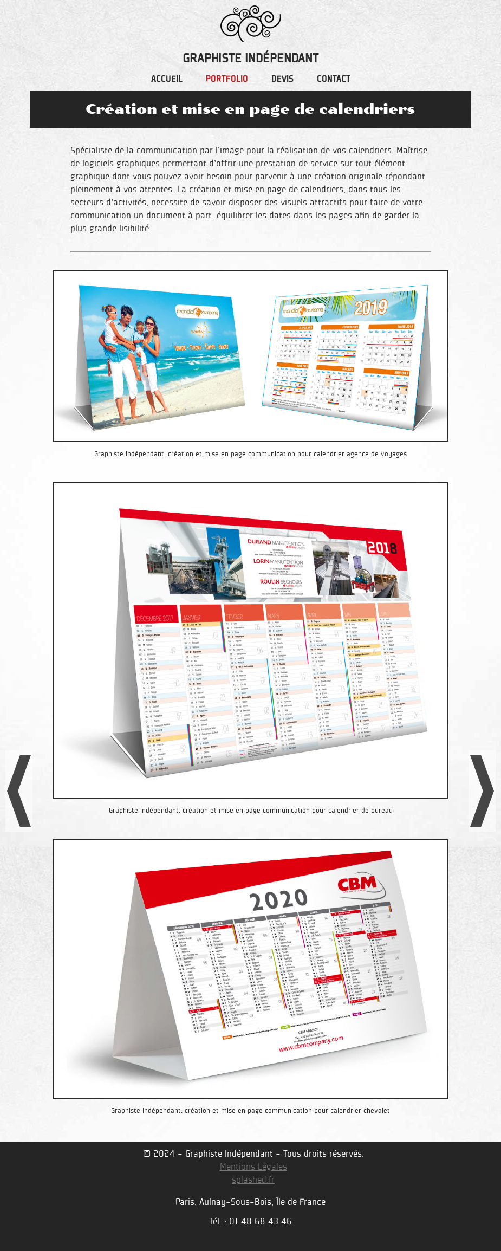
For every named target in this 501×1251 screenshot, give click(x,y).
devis (282, 79)
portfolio (227, 79)
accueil (167, 79)
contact (333, 79)
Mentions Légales (253, 1167)
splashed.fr (253, 1180)
